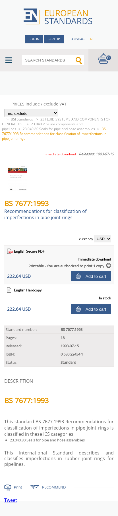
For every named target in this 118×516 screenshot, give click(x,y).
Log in (34, 39)
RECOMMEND (54, 487)
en (90, 39)
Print (18, 487)
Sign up (54, 39)
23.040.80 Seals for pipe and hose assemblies (59, 128)
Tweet (10, 500)
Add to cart (96, 276)
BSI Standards (22, 119)
